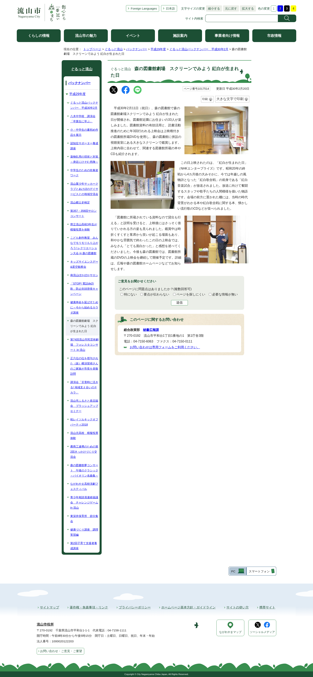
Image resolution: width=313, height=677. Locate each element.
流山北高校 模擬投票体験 (84, 435)
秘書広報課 (151, 330)
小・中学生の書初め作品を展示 (84, 132)
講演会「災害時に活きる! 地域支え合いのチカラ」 (84, 387)
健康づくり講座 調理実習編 (84, 532)
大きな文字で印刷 (230, 99)
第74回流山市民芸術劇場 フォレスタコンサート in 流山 (84, 344)
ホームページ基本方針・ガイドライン (188, 607)
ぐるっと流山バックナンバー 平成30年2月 (198, 49)
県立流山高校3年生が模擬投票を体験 (83, 227)
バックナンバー (136, 49)
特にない (130, 294)
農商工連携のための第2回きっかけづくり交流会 (84, 451)
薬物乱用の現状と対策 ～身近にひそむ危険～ (85, 159)
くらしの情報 (39, 36)
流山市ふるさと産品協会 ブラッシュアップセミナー (84, 406)
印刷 (205, 99)
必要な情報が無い (225, 294)
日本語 (170, 8)
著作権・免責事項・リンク (89, 607)
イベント (133, 36)
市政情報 (274, 36)
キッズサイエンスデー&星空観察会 (84, 264)
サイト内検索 (194, 18)
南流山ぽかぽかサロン (84, 275)
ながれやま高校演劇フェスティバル (84, 486)
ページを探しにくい (190, 294)
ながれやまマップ (230, 632)
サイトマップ (49, 607)
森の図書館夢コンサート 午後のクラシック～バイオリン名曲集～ (84, 470)
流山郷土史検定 (80, 202)
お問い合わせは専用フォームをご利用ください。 (165, 347)
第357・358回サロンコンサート (83, 213)
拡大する (247, 8)
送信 (179, 302)
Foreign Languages (144, 8)
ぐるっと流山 (114, 49)
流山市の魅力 (86, 36)
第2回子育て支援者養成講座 (83, 546)
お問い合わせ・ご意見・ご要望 (61, 651)
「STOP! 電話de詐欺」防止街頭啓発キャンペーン (84, 288)
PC (233, 571)
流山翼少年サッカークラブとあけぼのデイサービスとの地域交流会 (84, 189)
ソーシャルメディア (262, 632)
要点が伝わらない (156, 294)
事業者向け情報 (227, 36)
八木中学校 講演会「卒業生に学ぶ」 (82, 119)
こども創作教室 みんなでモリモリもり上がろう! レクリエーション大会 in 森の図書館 (84, 245)
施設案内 (180, 36)
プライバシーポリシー (135, 607)
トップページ (92, 49)
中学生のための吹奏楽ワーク (84, 173)
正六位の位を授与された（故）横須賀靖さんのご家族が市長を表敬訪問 (84, 366)
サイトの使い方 (237, 607)
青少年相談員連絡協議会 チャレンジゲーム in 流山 (84, 502)
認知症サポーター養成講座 (84, 146)
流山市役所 (45, 624)
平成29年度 (158, 49)
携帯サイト (267, 607)
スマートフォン (259, 571)
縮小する (213, 8)
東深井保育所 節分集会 (84, 518)
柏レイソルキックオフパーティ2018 (84, 422)
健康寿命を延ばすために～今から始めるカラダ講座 (84, 307)
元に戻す (230, 8)
